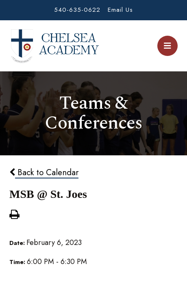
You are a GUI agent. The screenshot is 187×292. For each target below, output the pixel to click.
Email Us (120, 9)
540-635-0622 (77, 9)
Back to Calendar (43, 172)
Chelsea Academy (54, 46)
